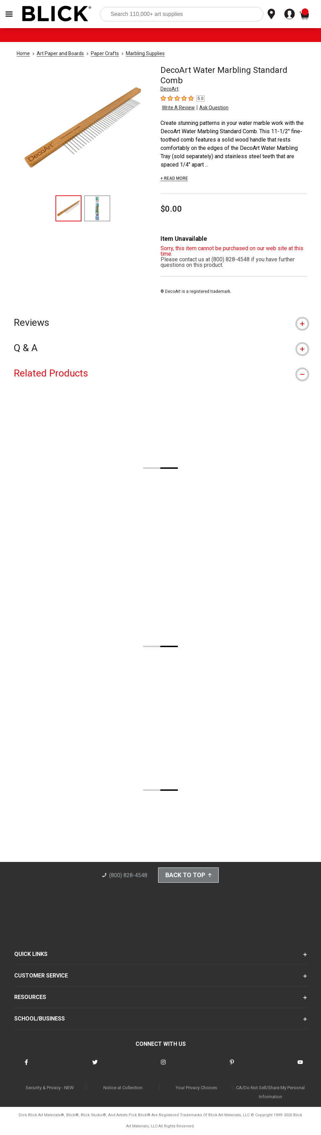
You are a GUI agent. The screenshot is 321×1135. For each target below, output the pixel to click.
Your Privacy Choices (196, 1088)
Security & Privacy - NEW (50, 1088)
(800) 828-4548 (124, 876)
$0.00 (171, 209)
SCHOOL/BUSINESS (39, 1019)
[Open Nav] (9, 14)
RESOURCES (30, 997)
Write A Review (178, 107)
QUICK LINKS (30, 954)
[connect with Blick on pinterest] (232, 1067)
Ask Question (213, 107)
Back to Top (188, 875)
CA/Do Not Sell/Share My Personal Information (270, 1092)
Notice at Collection (122, 1088)
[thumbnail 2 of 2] (97, 208)
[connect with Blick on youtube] (300, 1067)
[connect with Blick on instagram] (163, 1067)
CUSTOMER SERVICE (41, 976)
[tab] (160, 322)
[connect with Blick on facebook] (26, 1067)
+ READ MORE (174, 178)
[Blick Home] (57, 14)
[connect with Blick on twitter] (95, 1067)
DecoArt (169, 89)
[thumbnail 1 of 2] (68, 208)
